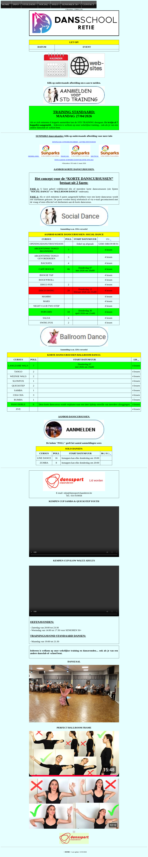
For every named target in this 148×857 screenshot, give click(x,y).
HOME (5, 4)
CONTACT (88, 4)
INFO (16, 4)
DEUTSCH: (105, 156)
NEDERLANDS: (44, 156)
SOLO (55, 4)
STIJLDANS (29, 4)
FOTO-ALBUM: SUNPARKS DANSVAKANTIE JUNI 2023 (74, 160)
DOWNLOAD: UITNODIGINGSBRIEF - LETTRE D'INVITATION (74, 142)
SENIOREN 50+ (70, 4)
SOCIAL (43, 4)
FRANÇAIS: (75, 156)
